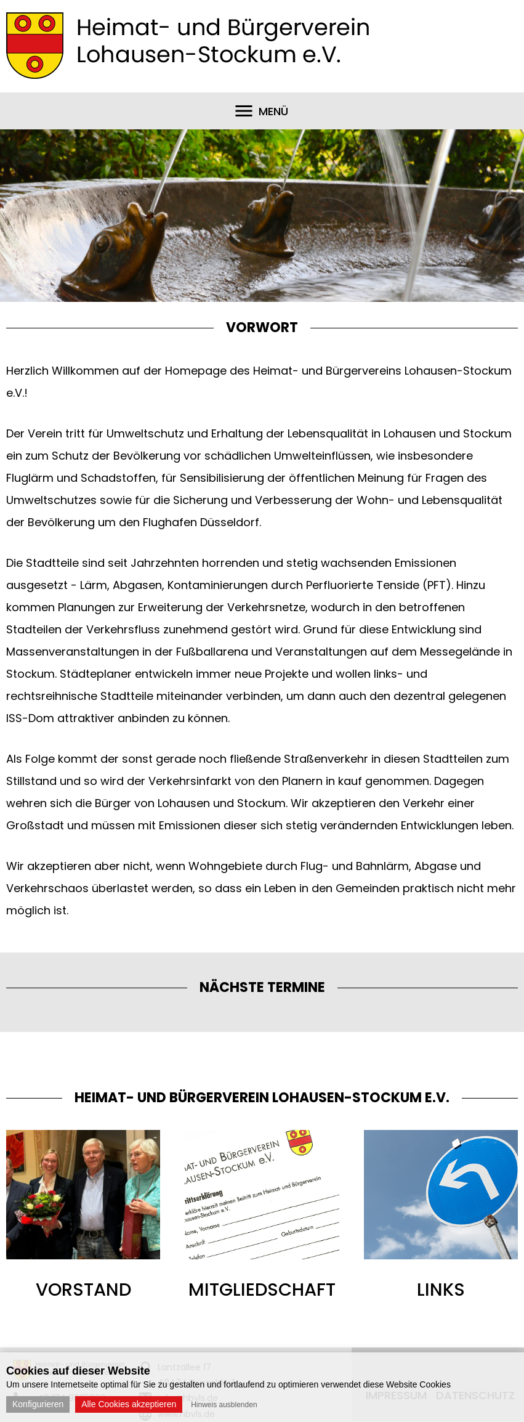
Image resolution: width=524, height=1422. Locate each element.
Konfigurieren (37, 1404)
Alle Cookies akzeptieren (128, 1404)
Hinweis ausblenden (224, 1404)
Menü (273, 111)
